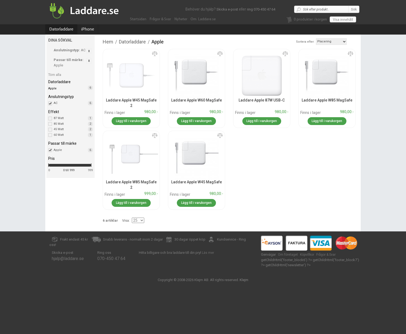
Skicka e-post (227, 9)
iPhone (87, 29)
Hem (108, 42)
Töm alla (54, 75)
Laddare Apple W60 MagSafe (196, 100)
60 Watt (73, 135)
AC (73, 103)
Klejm (244, 280)
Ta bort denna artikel (89, 51)
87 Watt (73, 118)
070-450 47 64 (111, 258)
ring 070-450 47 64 (261, 9)
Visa (125, 220)
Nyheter (180, 19)
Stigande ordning (351, 41)
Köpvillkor (307, 255)
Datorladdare (61, 29)
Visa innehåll (343, 20)
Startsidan (138, 19)
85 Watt (73, 124)
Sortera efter (305, 41)
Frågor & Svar (160, 19)
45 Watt (73, 129)
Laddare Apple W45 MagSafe (196, 182)
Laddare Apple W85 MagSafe (327, 100)
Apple (73, 150)
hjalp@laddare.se (68, 258)
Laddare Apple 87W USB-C (262, 100)
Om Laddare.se (203, 19)
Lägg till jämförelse (154, 54)
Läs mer (208, 253)
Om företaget (288, 255)
